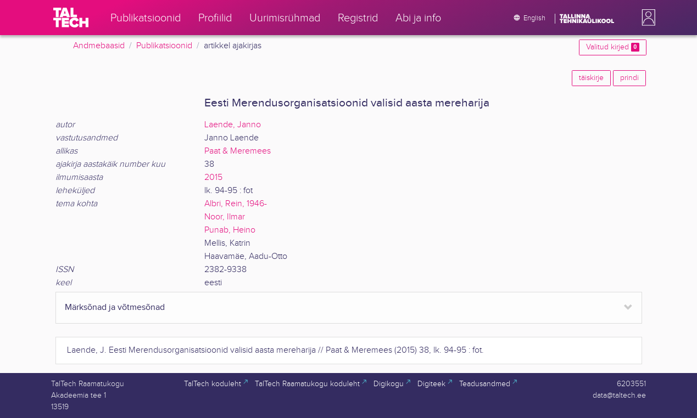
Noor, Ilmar (224, 217)
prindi (629, 78)
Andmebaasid (99, 46)
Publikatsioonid (164, 46)
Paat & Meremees (237, 151)
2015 (213, 177)
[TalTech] (70, 17)
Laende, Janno (232, 125)
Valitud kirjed (612, 47)
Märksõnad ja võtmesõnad (115, 307)
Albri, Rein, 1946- (235, 204)
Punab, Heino (229, 230)
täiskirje (591, 78)
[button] (646, 17)
